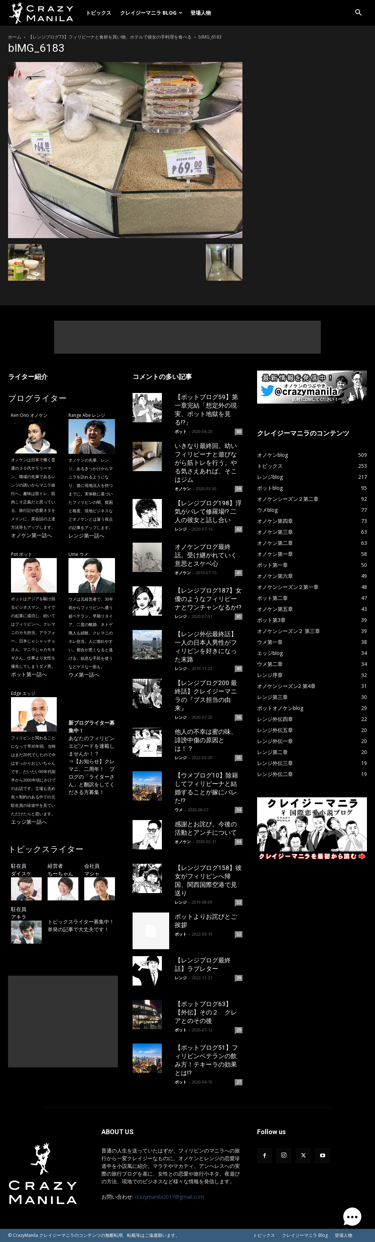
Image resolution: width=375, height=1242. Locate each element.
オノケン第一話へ (31, 535)
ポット (181, 431)
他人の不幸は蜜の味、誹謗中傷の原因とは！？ (206, 740)
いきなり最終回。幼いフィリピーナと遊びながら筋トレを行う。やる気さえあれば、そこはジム (206, 462)
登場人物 (200, 12)
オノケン (183, 488)
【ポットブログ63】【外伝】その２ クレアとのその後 (206, 1012)
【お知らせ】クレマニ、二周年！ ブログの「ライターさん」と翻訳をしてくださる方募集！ (91, 776)
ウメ (179, 809)
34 (239, 809)
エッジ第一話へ (29, 821)
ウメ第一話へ (83, 674)
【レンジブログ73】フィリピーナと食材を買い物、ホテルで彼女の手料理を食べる (110, 37)
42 (239, 529)
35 (239, 757)
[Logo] (44, 13)
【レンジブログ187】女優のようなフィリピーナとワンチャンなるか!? (208, 599)
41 (239, 572)
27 (239, 1082)
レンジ (181, 529)
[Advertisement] (187, 337)
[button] (358, 13)
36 (239, 717)
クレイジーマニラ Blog (151, 12)
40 (239, 668)
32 (239, 902)
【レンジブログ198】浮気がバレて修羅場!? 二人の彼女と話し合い (208, 511)
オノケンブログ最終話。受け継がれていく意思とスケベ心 (206, 555)
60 (239, 431)
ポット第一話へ (29, 674)
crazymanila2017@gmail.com (169, 1196)
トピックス (98, 12)
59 (239, 488)
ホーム (14, 37)
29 (239, 977)
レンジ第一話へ (86, 535)
